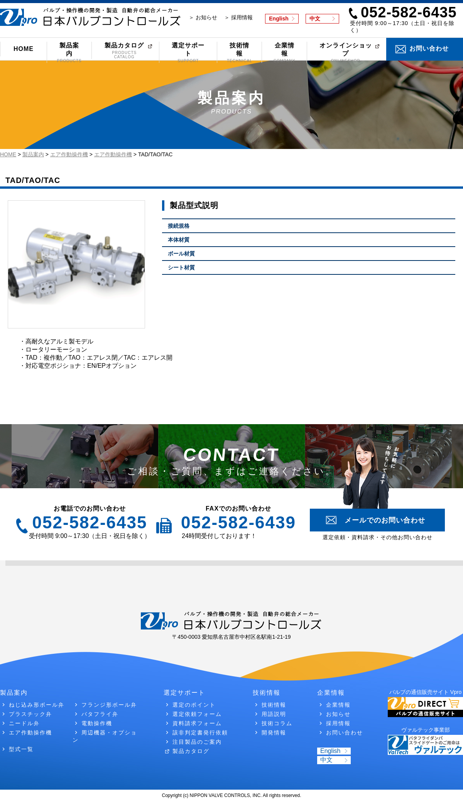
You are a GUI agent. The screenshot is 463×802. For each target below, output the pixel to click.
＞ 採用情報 (238, 17)
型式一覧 (21, 749)
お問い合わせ (429, 48)
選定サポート (188, 52)
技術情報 (239, 52)
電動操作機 (96, 723)
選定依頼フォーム (197, 714)
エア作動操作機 (30, 732)
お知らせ (338, 714)
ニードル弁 (24, 723)
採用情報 (338, 723)
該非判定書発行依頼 (200, 732)
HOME (24, 49)
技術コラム (277, 723)
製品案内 (69, 52)
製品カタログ (124, 50)
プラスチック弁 (30, 714)
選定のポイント (194, 705)
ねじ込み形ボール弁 (36, 705)
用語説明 (274, 714)
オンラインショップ (345, 52)
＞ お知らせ (203, 17)
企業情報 (284, 52)
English (279, 18)
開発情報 (274, 732)
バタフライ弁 (99, 714)
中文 (314, 18)
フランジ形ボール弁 (109, 705)
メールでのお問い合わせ (385, 520)
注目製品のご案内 (197, 742)
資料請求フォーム (197, 723)
